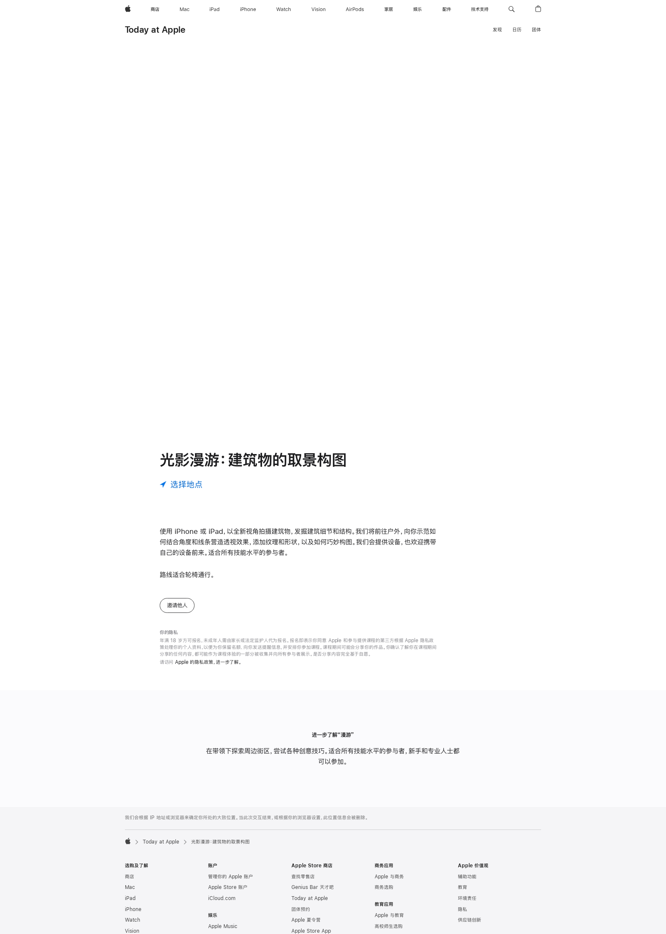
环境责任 (467, 905)
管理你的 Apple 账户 (230, 883)
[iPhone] (248, 9)
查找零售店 (303, 883)
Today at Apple (155, 29)
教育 (462, 894)
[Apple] (127, 9)
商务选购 (384, 894)
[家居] (388, 9)
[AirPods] (354, 9)
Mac (130, 894)
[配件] (446, 9)
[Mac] (184, 9)
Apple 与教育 (389, 922)
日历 (517, 29)
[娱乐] (417, 9)
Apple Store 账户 (228, 894)
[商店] (155, 9)
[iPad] (214, 9)
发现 (497, 29)
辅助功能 (467, 883)
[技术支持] (480, 9)
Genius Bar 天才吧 (312, 894)
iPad (130, 905)
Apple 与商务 (389, 883)
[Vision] (318, 9)
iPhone (133, 916)
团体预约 (300, 916)
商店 (129, 883)
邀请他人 (177, 612)
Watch (132, 926)
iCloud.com (221, 905)
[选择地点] (181, 491)
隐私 (462, 916)
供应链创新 (469, 926)
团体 (536, 29)
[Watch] (283, 9)
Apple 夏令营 (306, 926)
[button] (511, 9)
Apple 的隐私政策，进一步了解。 (208, 669)
